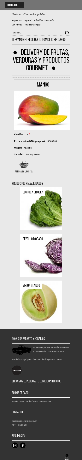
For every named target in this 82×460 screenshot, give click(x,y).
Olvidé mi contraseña (44, 20)
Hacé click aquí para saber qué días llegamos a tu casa (37, 359)
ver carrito (17, 25)
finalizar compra (32, 25)
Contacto (16, 14)
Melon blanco (31, 285)
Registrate (16, 20)
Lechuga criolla (33, 192)
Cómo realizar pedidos (34, 14)
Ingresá (27, 20)
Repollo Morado (33, 239)
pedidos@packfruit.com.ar (24, 421)
